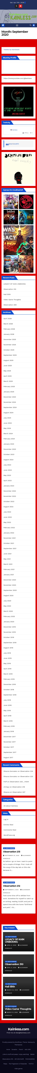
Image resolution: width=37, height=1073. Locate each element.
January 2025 (9, 392)
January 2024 (9, 444)
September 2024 (10, 407)
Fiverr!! (21, 1049)
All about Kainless (11, 806)
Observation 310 (10, 289)
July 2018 (7, 700)
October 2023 (9, 454)
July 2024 (7, 418)
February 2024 (9, 439)
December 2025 (10, 339)
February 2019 (9, 679)
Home (8, 1049)
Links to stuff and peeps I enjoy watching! (16, 1054)
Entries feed (8, 825)
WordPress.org (9, 835)
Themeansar (18, 1044)
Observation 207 (18, 792)
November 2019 (10, 632)
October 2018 (9, 690)
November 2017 (10, 742)
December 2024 (10, 397)
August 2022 (8, 507)
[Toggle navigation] (17, 25)
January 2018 (9, 731)
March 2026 (8, 324)
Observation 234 (26, 771)
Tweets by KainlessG (11, 49)
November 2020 (10, 585)
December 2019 (10, 627)
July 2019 (7, 653)
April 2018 (7, 716)
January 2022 (9, 533)
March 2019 (8, 674)
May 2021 (7, 559)
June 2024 (8, 423)
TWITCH (31, 1064)
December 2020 (10, 580)
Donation (14, 1049)
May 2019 (7, 663)
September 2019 (10, 642)
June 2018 (8, 705)
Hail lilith (7, 294)
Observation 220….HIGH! (19, 782)
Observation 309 (10, 305)
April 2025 (8, 376)
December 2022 (10, 491)
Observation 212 (11, 886)
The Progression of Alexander (18, 1064)
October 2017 (9, 747)
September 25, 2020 (12, 855)
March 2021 (8, 564)
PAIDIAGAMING (30, 1059)
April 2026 (8, 318)
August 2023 (8, 460)
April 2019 (7, 669)
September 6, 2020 (12, 889)
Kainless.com (18, 14)
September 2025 (10, 355)
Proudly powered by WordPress (12, 1042)
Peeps (5, 1064)
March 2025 (8, 381)
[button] (30, 25)
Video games (18, 1068)
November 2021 (10, 538)
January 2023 (9, 486)
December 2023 (10, 449)
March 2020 (8, 611)
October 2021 (9, 543)
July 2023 (7, 465)
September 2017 (10, 752)
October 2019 (9, 637)
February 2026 (9, 329)
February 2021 (9, 569)
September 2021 (10, 548)
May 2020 (7, 606)
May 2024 (7, 428)
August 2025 (8, 360)
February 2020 (9, 616)
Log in (6, 819)
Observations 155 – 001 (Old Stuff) (13, 1059)
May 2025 (7, 371)
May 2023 (7, 475)
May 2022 (7, 522)
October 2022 (9, 501)
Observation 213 (11, 851)
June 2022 (8, 517)
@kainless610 (13, 144)
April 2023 (8, 480)
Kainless (14, 130)
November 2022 (10, 496)
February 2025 (9, 386)
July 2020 (7, 601)
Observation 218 (18, 787)
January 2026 (9, 334)
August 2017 (8, 757)
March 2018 (8, 721)
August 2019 (8, 648)
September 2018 (10, 695)
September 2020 (10, 590)
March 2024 (8, 433)
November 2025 (10, 345)
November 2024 (10, 402)
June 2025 (8, 366)
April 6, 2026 (12, 967)
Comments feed (10, 830)
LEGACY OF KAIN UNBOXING (15, 284)
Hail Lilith (28, 1049)
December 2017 (10, 737)
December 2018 (10, 684)
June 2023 (8, 470)
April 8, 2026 (12, 945)
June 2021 (7, 554)
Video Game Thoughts (12, 300)
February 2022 (9, 528)
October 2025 (9, 350)
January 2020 (9, 622)
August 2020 (8, 595)
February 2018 (9, 726)
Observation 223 (26, 776)
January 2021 (9, 575)
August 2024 (8, 413)
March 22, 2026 (12, 990)
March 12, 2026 (12, 1012)
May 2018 (7, 710)
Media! (32, 1054)
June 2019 (8, 658)
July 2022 (7, 512)
